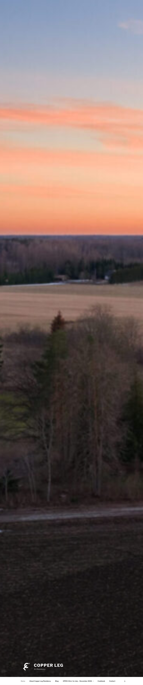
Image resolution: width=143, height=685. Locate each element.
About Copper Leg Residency (40, 681)
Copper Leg (48, 665)
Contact (112, 681)
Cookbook (101, 681)
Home (23, 681)
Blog (57, 681)
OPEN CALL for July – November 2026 (78, 681)
